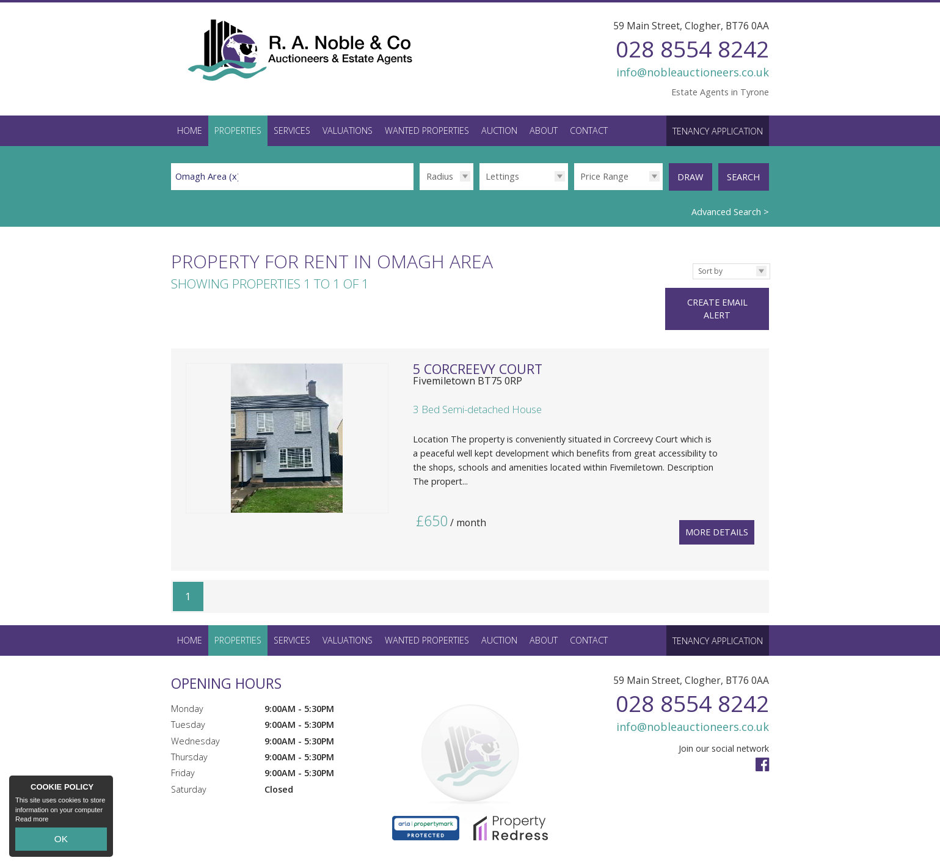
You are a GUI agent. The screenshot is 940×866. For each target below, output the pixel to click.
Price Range (604, 176)
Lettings (502, 176)
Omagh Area (207, 176)
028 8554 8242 (692, 48)
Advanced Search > (730, 207)
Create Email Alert (726, 291)
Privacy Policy (355, 850)
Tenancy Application (717, 131)
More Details (716, 491)
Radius (439, 176)
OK (61, 842)
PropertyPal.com (289, 850)
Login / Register (727, 845)
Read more (31, 825)
